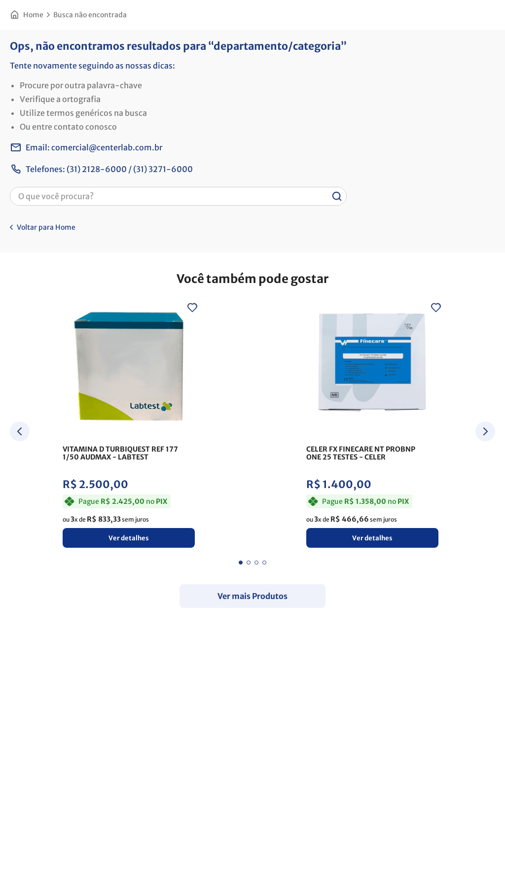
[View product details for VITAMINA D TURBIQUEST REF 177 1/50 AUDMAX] (63, 504)
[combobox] (221, 44)
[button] (110, 78)
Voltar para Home (46, 306)
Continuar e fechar (252, 864)
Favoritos (444, 44)
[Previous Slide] (20, 510)
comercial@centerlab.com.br (106, 226)
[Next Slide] (485, 510)
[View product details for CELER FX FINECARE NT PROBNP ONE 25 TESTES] (192, 504)
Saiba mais (126, 844)
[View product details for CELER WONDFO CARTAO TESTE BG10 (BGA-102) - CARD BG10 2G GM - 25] (321, 504)
